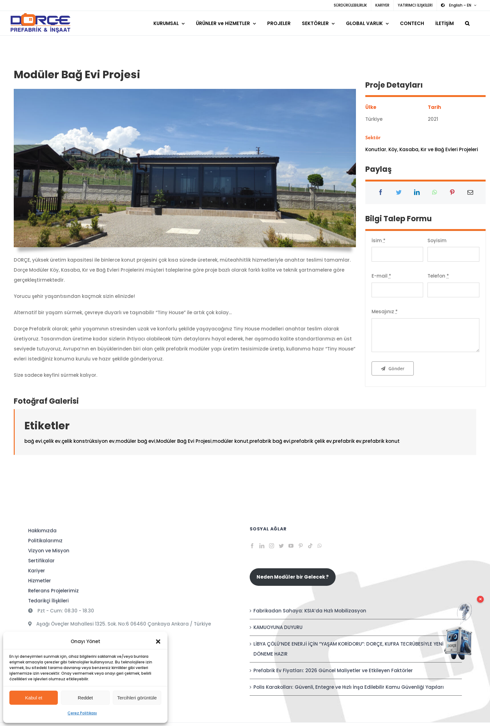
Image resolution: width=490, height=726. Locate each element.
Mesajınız (385, 311)
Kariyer (36, 570)
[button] (158, 641)
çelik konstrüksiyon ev (88, 441)
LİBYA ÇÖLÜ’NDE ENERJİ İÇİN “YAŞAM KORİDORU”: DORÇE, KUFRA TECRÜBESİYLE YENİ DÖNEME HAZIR (348, 649)
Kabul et (33, 697)
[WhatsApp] (434, 193)
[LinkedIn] (417, 193)
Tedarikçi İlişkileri (48, 600)
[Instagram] (271, 545)
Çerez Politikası (82, 713)
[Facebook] (381, 193)
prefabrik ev (347, 441)
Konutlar (375, 149)
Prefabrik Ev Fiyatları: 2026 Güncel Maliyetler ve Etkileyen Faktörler (333, 670)
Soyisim (437, 240)
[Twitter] (399, 193)
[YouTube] (290, 545)
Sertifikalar (41, 560)
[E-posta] (470, 193)
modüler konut (230, 441)
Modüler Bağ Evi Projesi (184, 441)
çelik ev (52, 441)
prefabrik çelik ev (311, 441)
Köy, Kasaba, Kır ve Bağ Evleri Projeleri (433, 149)
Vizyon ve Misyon (48, 550)
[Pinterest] (452, 193)
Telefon (438, 276)
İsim (379, 240)
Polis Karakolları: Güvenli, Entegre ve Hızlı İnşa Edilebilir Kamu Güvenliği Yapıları (348, 687)
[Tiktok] (310, 545)
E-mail (381, 276)
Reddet (85, 697)
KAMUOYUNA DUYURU (277, 627)
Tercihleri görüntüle (137, 697)
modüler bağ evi (135, 441)
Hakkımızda (42, 530)
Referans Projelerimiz (53, 590)
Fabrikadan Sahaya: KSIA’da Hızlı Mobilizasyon (309, 610)
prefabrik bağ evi (269, 441)
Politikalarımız (45, 540)
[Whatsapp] (320, 545)
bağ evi (33, 441)
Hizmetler (39, 580)
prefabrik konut (381, 441)
